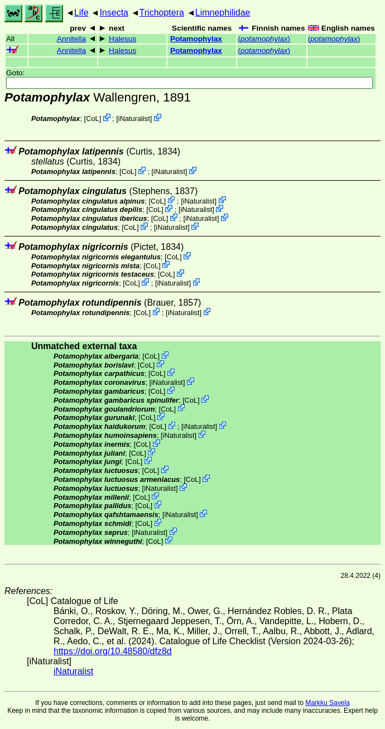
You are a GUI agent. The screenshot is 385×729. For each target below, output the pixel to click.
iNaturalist (134, 118)
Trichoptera (161, 12)
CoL (92, 118)
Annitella (71, 39)
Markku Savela (327, 703)
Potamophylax (196, 39)
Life (81, 12)
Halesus (122, 39)
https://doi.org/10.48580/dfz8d (113, 651)
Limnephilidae (223, 12)
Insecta (113, 12)
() (264, 39)
